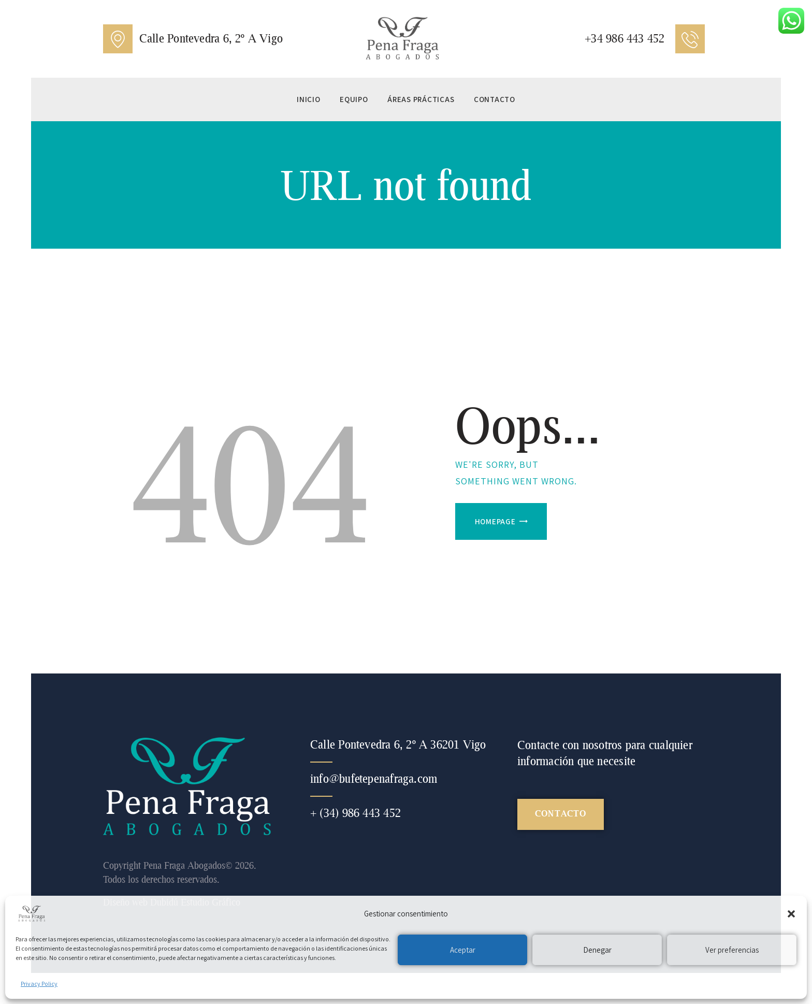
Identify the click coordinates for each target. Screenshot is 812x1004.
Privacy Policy (39, 983)
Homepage (495, 521)
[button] (791, 914)
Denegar (597, 950)
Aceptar (462, 950)
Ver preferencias (732, 950)
